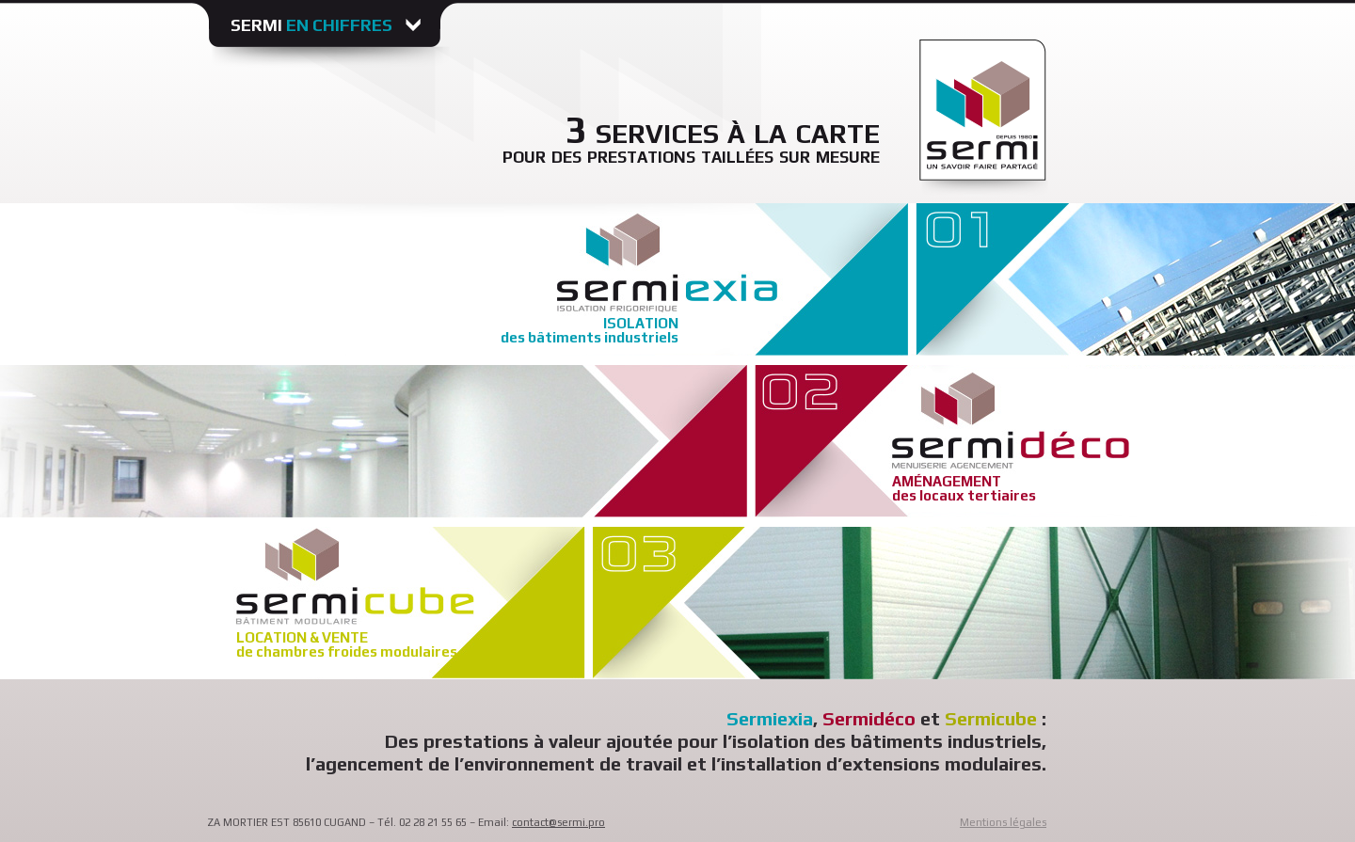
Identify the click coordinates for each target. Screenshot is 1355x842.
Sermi (313, 25)
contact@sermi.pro (558, 822)
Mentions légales (1003, 822)
